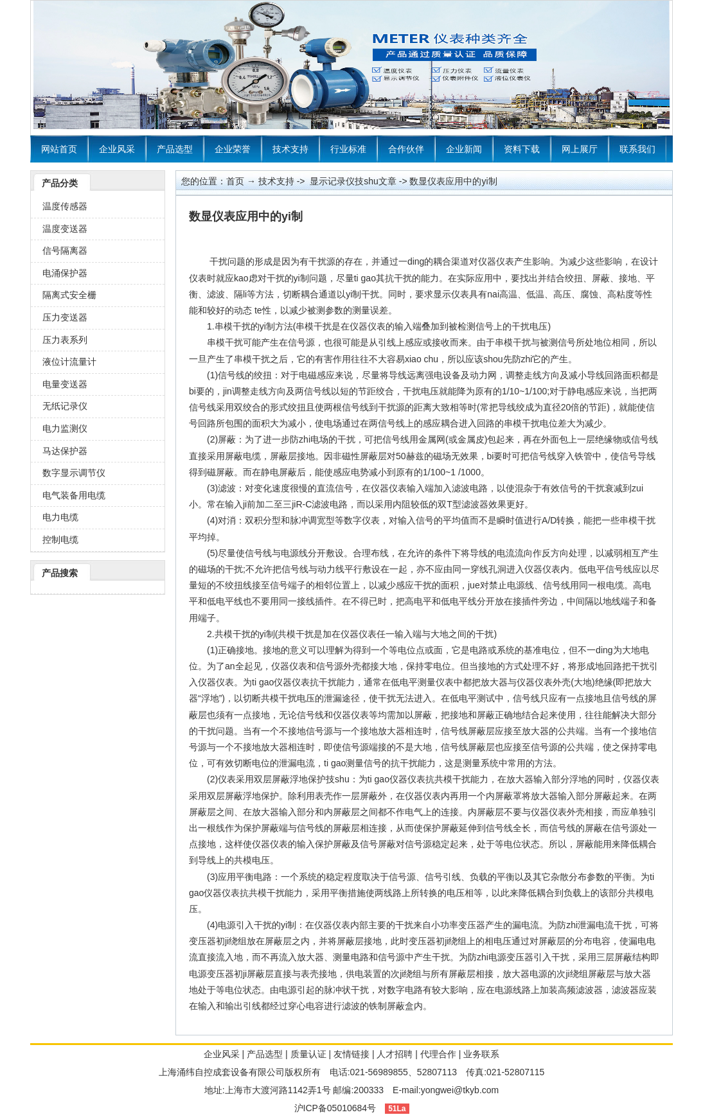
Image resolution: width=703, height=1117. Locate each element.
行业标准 (348, 149)
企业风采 (117, 149)
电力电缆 (60, 517)
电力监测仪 (64, 428)
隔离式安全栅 (69, 295)
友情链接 (351, 1054)
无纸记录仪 (64, 406)
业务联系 (481, 1054)
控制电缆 (60, 539)
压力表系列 (64, 340)
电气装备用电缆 (73, 495)
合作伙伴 (406, 149)
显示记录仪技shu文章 (351, 181)
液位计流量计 (69, 361)
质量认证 (308, 1054)
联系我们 (637, 149)
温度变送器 (64, 229)
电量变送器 (64, 384)
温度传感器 (64, 206)
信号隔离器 (64, 250)
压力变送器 (64, 317)
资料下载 (522, 149)
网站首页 (59, 149)
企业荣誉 (233, 149)
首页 (235, 181)
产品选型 (175, 149)
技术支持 (290, 149)
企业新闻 (464, 149)
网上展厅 (580, 149)
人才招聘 (395, 1054)
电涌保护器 (64, 273)
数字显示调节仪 (73, 473)
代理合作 (438, 1054)
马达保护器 (64, 451)
